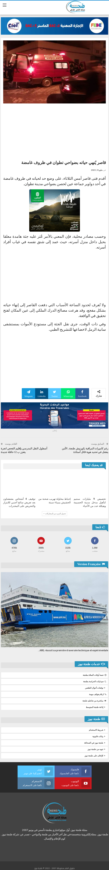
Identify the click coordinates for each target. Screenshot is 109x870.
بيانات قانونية (97, 736)
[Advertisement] (54, 130)
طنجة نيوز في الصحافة (93, 743)
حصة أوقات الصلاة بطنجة (94, 675)
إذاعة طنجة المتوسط (94, 707)
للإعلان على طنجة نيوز (93, 756)
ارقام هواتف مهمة (97, 694)
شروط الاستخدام (96, 730)
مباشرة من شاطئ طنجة (94, 701)
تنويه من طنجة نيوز (95, 749)
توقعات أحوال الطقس (94, 688)
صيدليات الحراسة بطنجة (94, 681)
